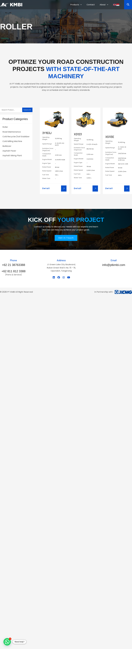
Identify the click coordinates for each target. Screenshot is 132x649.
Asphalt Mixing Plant (12, 155)
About (104, 5)
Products (76, 5)
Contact (91, 4)
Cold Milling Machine (12, 141)
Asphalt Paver (9, 150)
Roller (5, 127)
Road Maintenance (11, 131)
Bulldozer (6, 146)
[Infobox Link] (13, 263)
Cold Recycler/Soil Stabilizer (16, 136)
